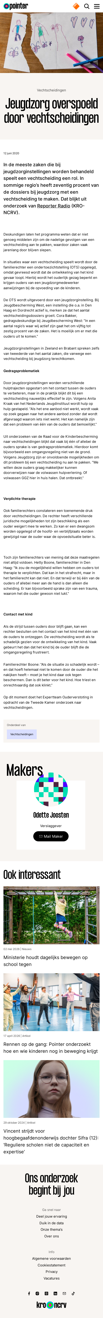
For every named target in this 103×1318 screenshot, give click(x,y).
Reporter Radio (53, 206)
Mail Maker (53, 836)
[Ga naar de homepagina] (15, 6)
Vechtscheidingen (51, 90)
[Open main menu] (97, 6)
